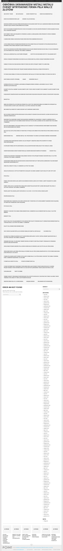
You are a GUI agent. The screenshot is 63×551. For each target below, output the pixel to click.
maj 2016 (45, 491)
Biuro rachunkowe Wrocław (11, 19)
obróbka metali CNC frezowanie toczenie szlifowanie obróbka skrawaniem (36, 135)
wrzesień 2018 (46, 446)
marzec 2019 (46, 436)
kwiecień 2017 (46, 473)
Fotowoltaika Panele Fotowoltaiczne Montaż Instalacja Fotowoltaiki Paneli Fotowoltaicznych (30, 74)
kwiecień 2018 (46, 453)
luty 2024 (45, 339)
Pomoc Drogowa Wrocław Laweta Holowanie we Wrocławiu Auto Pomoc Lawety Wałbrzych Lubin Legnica (30, 181)
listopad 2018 (46, 443)
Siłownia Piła (47, 231)
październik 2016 (47, 482)
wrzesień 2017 (46, 464)
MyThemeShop (20, 549)
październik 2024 (47, 325)
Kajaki (24, 79)
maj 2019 (45, 433)
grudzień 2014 (46, 516)
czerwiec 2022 (46, 372)
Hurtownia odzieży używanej (12, 79)
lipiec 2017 (46, 468)
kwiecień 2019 (46, 435)
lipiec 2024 (46, 330)
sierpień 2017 (46, 466)
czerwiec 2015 (46, 509)
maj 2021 (45, 393)
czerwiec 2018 (46, 449)
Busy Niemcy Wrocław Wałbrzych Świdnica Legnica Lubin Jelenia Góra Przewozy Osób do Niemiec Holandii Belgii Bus (30, 34)
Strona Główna (56, 549)
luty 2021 (45, 398)
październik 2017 (47, 463)
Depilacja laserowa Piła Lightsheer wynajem (15, 54)
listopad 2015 (46, 501)
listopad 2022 (46, 363)
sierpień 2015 (46, 506)
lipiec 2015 (46, 507)
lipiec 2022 (46, 370)
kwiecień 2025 (46, 316)
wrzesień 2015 (46, 504)
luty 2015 (45, 512)
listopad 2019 (46, 423)
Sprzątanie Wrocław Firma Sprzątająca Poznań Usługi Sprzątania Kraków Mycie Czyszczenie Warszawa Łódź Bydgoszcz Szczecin (32, 252)
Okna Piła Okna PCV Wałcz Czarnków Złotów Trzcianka (19, 166)
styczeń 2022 (46, 380)
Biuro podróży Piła (31, 14)
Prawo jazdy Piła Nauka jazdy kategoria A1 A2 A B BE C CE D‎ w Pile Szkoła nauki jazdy (26, 191)
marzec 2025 (46, 317)
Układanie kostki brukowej (45, 281)
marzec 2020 (46, 416)
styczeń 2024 (46, 340)
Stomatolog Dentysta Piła (11, 261)
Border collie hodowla (28, 19)
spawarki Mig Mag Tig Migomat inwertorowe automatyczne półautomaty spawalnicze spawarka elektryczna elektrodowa (30, 242)
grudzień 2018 (46, 441)
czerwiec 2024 (46, 332)
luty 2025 (45, 319)
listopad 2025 (46, 304)
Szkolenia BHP (7, 271)
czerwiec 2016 (46, 489)
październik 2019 (47, 425)
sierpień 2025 (46, 309)
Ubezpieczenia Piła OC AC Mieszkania (13, 281)
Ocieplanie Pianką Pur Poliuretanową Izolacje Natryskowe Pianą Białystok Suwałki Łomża (28, 145)
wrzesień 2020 (46, 406)
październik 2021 (47, 385)
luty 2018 (45, 456)
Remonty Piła (7, 216)
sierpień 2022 (46, 368)
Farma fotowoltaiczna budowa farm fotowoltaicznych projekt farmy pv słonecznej (26, 64)
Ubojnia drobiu (30, 281)
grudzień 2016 (46, 479)
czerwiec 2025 (46, 312)
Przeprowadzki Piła (9, 196)
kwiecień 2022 (46, 375)
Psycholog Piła (8, 206)
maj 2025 (45, 314)
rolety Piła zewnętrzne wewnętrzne (14, 226)
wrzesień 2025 (46, 307)
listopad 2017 (46, 461)
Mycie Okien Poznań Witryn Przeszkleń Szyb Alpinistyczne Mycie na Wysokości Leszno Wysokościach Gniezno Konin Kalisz (31, 115)
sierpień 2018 (46, 448)
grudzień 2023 (46, 342)
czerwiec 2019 (46, 431)
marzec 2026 (46, 297)
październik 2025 (47, 306)
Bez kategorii (19, 14)
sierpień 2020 (46, 408)
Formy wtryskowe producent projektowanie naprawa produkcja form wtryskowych (26, 69)
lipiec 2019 (46, 430)
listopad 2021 (46, 383)
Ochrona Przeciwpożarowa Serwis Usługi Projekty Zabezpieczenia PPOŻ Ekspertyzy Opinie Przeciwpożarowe (28, 141)
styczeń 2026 (46, 301)
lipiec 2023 (46, 350)
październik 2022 (47, 365)
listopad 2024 (46, 324)
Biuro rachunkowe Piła (46, 14)
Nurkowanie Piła (8, 135)
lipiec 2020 (46, 410)
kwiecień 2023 (46, 355)
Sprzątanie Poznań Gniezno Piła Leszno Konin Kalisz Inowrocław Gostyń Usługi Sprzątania (29, 246)
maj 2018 (45, 451)
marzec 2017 (46, 474)
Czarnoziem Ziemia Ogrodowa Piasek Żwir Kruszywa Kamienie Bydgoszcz (23, 39)
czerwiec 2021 (46, 392)
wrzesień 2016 (46, 484)
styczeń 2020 (46, 420)
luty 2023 (45, 359)
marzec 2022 (46, 377)
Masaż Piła (7, 99)
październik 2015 (47, 502)
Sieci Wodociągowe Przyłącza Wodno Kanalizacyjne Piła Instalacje (22, 231)
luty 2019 (45, 438)
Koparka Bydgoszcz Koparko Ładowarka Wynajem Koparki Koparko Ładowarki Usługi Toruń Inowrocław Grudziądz (28, 85)
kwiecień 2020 (46, 415)
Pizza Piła (6, 176)
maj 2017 (45, 471)
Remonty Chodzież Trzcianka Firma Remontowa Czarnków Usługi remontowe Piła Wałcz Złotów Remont (30, 212)
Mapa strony (37, 549)
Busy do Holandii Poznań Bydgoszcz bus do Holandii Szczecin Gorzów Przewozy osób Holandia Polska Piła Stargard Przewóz (31, 29)
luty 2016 (45, 496)
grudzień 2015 (46, 499)
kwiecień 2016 (46, 492)
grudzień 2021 (46, 382)
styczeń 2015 (46, 514)
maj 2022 (45, 373)
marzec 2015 (46, 511)
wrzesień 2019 (46, 426)
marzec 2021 (46, 397)
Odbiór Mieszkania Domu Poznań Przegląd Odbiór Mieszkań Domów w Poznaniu (25, 150)
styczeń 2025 (46, 321)
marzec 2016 (46, 494)
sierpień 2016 (46, 486)
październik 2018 (47, 444)
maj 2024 (45, 334)
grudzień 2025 (46, 302)
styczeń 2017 (46, 478)
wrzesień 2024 (46, 327)
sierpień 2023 (46, 349)
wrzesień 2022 (46, 367)
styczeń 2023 (46, 360)
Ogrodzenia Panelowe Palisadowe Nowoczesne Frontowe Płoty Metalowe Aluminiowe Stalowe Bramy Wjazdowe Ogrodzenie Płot (31, 161)
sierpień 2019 (46, 428)
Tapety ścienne (18, 271)
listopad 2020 (46, 403)
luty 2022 (45, 378)
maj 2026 (45, 294)
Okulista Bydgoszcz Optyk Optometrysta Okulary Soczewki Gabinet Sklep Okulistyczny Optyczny (30, 171)
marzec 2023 (46, 357)
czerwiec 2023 (46, 352)
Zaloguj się (46, 520)
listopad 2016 (46, 481)
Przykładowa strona (47, 549)
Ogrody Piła (53, 150)
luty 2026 (45, 299)
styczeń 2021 (46, 400)
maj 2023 (45, 354)
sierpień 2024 (46, 329)
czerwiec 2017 (46, 469)
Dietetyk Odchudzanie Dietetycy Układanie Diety (43, 54)
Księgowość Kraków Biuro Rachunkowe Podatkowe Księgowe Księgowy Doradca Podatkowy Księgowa (31, 94)
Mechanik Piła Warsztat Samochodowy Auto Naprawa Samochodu (21, 109)
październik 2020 (47, 405)
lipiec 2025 (46, 311)
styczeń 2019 (46, 440)
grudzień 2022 (46, 362)
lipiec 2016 (46, 487)
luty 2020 (45, 418)
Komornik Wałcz (33, 79)
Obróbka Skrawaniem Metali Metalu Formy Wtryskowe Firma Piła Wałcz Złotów (28, 7)
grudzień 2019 (46, 421)
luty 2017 (45, 476)
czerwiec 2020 (46, 411)
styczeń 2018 (46, 458)
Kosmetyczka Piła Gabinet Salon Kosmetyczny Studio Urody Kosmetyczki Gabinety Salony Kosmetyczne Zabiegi (31, 90)
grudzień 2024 (46, 322)
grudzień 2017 (46, 459)
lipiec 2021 (46, 390)
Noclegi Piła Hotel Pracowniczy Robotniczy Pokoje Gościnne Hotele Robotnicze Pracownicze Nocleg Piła (31, 131)
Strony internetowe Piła (28, 261)
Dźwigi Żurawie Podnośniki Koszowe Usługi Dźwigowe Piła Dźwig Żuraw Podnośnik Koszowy (29, 59)
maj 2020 (45, 413)
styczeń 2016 (46, 497)
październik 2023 (47, 345)
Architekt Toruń (8, 14)
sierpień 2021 (46, 388)
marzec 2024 (46, 337)
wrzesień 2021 (46, 387)
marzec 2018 (46, 454)
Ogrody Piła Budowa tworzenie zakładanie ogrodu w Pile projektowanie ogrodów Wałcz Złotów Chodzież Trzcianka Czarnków (30, 156)
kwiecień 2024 (46, 335)
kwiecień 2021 (46, 395)
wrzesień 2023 (46, 347)
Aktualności (30, 549)
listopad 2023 (46, 344)
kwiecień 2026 (46, 296)
